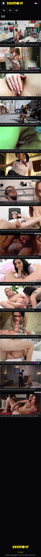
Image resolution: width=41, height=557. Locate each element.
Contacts (20, 552)
